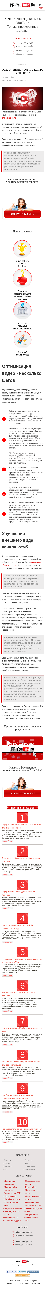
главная (5, 77)
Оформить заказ (22, 214)
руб (41, 8)
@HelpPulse (29, 46)
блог (12, 77)
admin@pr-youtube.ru (24, 54)
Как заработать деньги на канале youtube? (22, 1129)
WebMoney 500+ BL (22, 328)
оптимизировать (9, 118)
